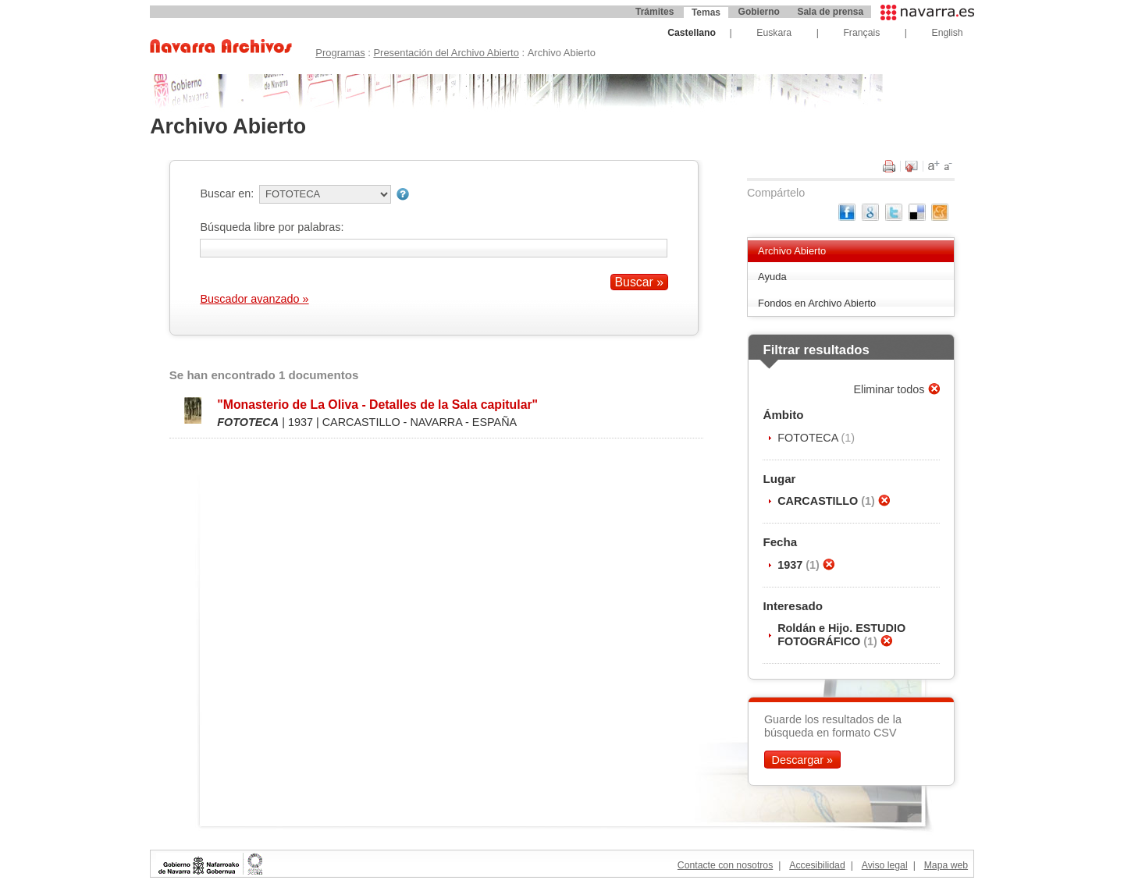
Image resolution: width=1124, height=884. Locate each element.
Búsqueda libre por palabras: (271, 227)
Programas (340, 53)
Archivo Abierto (792, 251)
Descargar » (802, 759)
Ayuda (772, 276)
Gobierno (759, 11)
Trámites (654, 11)
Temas (706, 12)
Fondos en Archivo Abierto (817, 303)
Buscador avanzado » (254, 299)
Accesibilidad (817, 865)
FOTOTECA (809, 437)
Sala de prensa (830, 11)
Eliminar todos (890, 389)
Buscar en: (227, 193)
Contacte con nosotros (725, 865)
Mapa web (946, 865)
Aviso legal (885, 865)
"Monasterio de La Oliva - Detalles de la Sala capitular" (377, 404)
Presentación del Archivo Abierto (446, 53)
